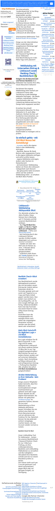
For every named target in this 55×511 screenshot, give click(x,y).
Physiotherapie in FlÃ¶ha (20, 197)
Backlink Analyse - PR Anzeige (47, 59)
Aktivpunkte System (25, 232)
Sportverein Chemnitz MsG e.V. (20, 192)
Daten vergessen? (8, 22)
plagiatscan (45, 67)
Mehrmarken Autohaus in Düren (32, 486)
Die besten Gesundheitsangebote (48, 18)
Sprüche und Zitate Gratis (13, 487)
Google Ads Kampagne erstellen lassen (33, 499)
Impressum (51, 8)
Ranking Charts (8, 45)
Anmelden (20, 145)
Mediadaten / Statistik (8, 37)
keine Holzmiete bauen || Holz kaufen (48, 40)
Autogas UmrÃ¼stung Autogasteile (48, 23)
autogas (45, 21)
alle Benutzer (8, 53)
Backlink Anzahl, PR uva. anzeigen (26, 38)
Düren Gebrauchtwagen (14, 494)
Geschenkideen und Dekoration (30, 197)
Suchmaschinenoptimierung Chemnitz (33, 491)
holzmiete (45, 37)
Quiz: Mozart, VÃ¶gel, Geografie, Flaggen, (48, 64)
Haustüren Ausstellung (14, 497)
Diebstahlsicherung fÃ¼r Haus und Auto (48, 35)
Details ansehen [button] (45, 5)
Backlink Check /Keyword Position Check (8, 49)
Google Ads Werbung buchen (31, 497)
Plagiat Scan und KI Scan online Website (48, 70)
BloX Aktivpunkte (8, 43)
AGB (47, 8)
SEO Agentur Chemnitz (29, 483)
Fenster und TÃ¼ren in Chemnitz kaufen (48, 46)
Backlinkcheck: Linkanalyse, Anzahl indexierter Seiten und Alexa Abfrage (28, 267)
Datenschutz (48, 9)
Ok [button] (51, 3)
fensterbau (45, 43)
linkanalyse (45, 56)
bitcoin (45, 15)
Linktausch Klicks (8, 40)
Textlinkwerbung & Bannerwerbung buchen (48, 53)
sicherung (45, 32)
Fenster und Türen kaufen (13, 496)
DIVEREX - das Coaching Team (37, 192)
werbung (45, 49)
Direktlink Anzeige (24, 399)
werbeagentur (45, 26)
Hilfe (43, 8)
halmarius (45, 62)
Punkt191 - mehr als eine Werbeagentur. (48, 29)
